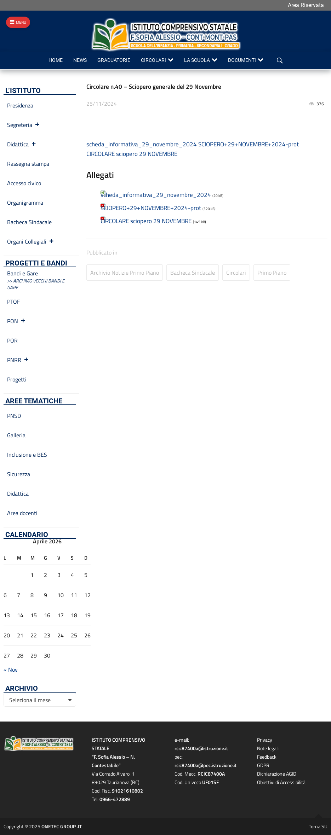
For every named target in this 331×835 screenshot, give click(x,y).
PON (16, 321)
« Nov (11, 669)
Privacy (264, 739)
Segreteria (23, 125)
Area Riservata (306, 5)
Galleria (16, 435)
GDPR (263, 765)
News (80, 60)
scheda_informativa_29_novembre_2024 (141, 144)
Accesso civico (24, 183)
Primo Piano (271, 272)
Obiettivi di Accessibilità (281, 782)
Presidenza (20, 105)
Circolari (153, 60)
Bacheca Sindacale (192, 272)
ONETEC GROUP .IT (61, 826)
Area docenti (22, 513)
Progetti (17, 379)
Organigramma (25, 202)
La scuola (197, 60)
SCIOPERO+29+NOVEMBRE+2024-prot (248, 144)
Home (55, 60)
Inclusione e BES (27, 454)
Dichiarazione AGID (276, 773)
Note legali (268, 748)
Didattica (21, 144)
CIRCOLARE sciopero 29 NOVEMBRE (131, 153)
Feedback (266, 756)
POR (12, 340)
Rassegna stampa (28, 163)
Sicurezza (18, 474)
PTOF (13, 301)
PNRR (18, 360)
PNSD (14, 415)
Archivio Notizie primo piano (124, 272)
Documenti (242, 60)
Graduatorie (113, 60)
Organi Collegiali (30, 241)
